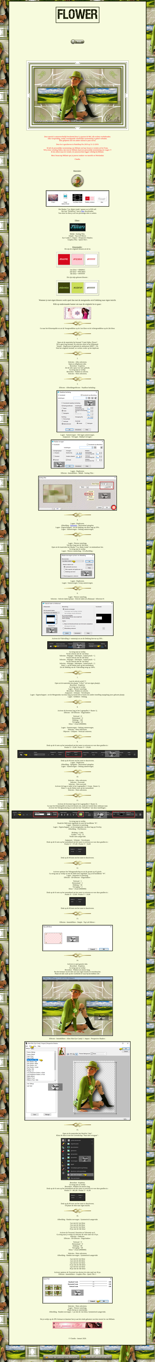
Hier (82, 211)
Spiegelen (73, 525)
